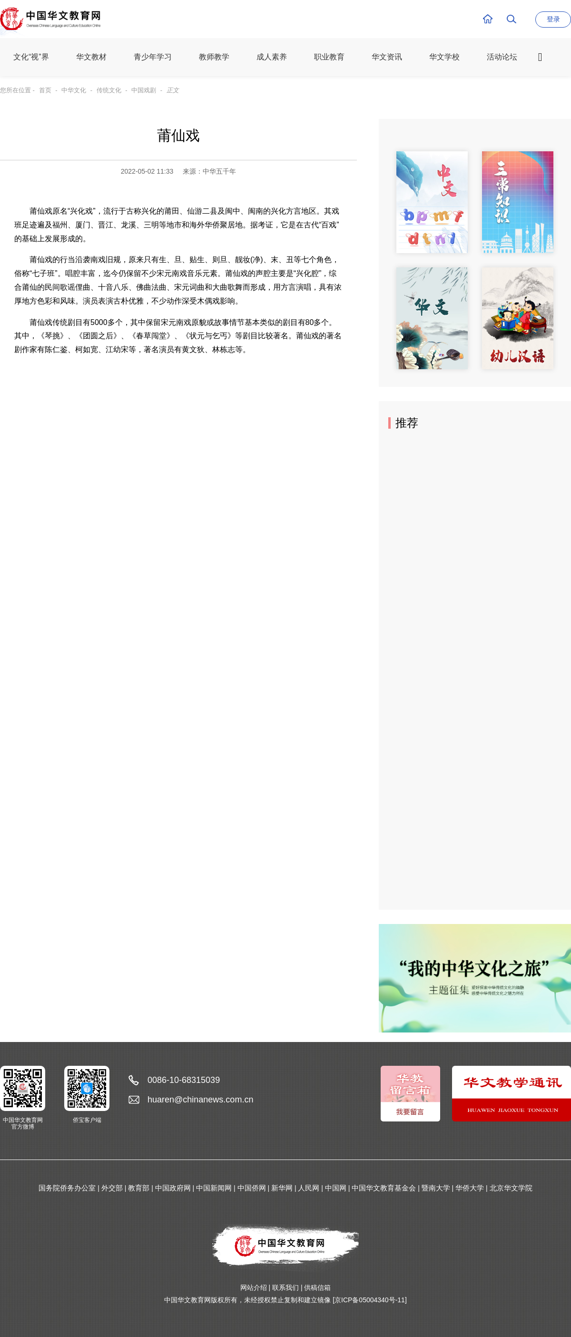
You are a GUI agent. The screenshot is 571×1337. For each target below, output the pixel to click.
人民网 (308, 1188)
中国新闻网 (214, 1188)
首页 (45, 90)
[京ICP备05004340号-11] (370, 1300)
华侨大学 (469, 1188)
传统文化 (109, 90)
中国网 (335, 1188)
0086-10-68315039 (184, 1080)
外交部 (112, 1188)
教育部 (138, 1188)
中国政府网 (173, 1188)
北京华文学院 (511, 1188)
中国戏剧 (143, 90)
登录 (553, 19)
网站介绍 (253, 1287)
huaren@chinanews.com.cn (200, 1099)
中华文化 (73, 90)
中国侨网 (251, 1188)
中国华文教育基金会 (384, 1188)
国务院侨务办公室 (67, 1188)
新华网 (282, 1188)
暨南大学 (436, 1188)
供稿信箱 (317, 1287)
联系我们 (285, 1287)
